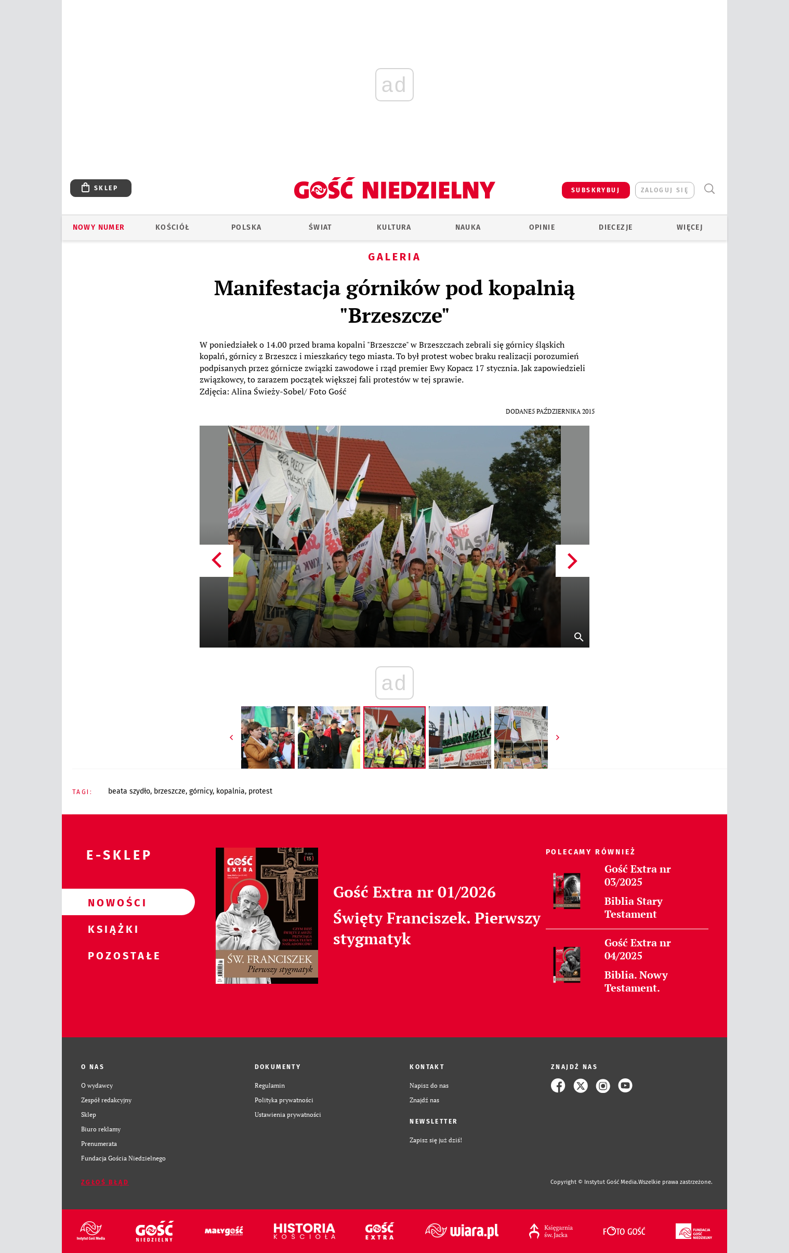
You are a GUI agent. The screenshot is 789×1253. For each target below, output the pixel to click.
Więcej (690, 227)
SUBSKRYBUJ (595, 190)
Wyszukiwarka (709, 189)
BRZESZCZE (170, 791)
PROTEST (260, 791)
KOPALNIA (230, 791)
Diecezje (616, 227)
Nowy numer (99, 227)
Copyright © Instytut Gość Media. (594, 1182)
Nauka (468, 227)
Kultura (394, 227)
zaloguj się (665, 190)
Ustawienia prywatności (288, 1114)
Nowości (112, 902)
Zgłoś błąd (105, 1182)
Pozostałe (112, 955)
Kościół (172, 227)
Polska (246, 227)
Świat (320, 227)
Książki (112, 928)
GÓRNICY (201, 791)
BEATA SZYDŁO (129, 791)
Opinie (542, 227)
